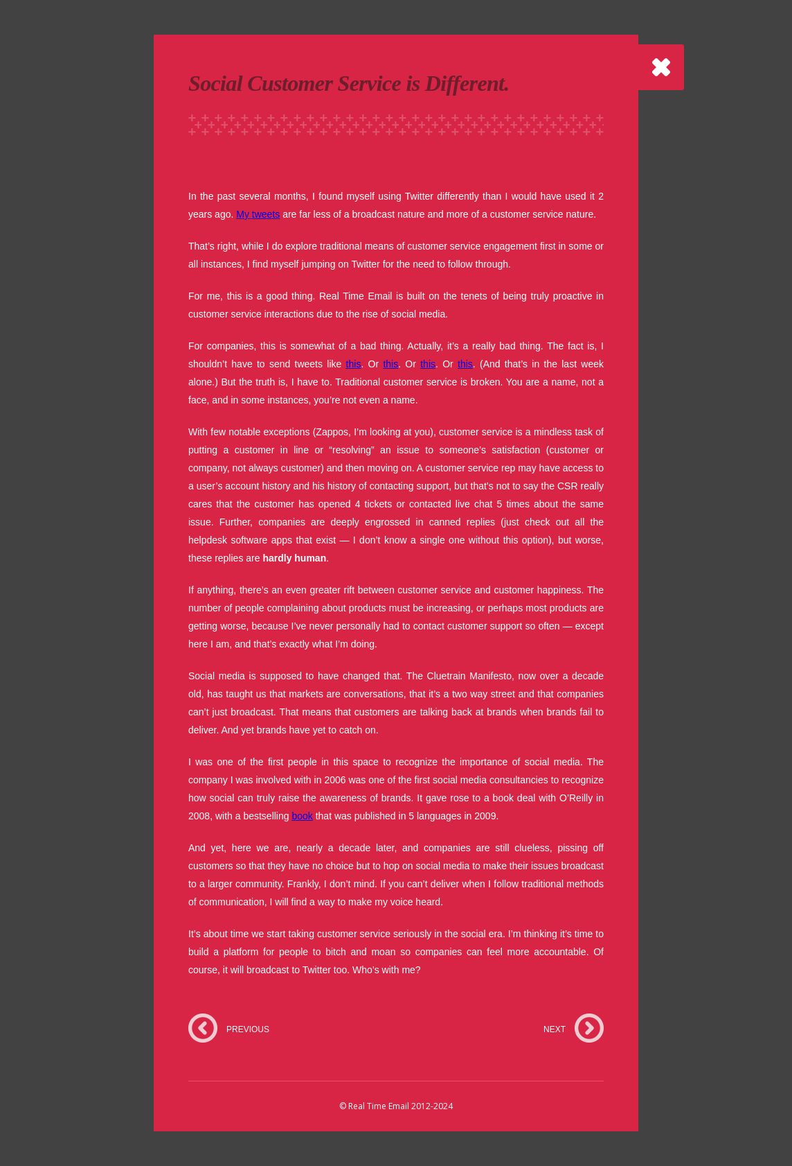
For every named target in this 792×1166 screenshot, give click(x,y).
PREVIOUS (247, 1029)
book (301, 815)
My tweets (258, 214)
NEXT (554, 1029)
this (353, 363)
